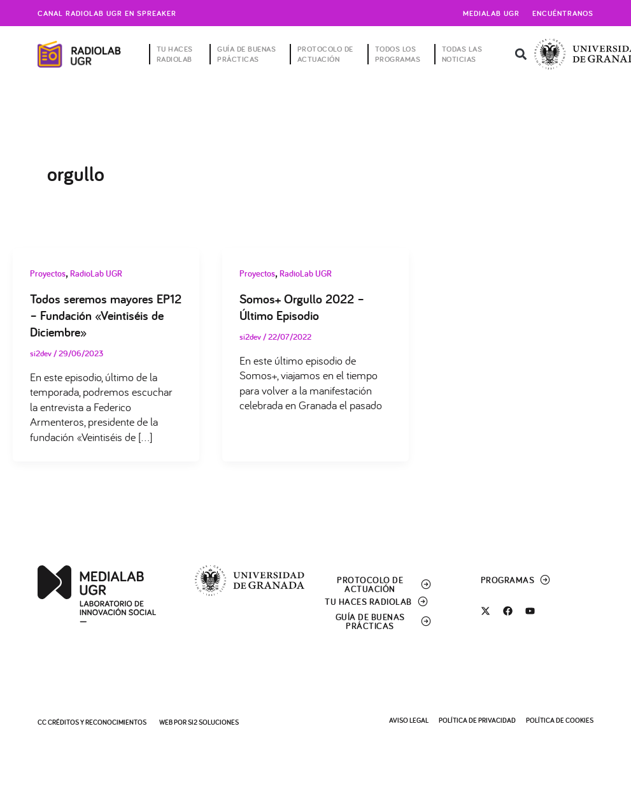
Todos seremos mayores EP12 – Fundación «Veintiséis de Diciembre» (105, 315)
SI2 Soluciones (213, 722)
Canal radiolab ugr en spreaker (107, 13)
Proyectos (48, 273)
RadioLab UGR (96, 273)
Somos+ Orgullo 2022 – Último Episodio (301, 307)
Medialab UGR (491, 13)
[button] (520, 54)
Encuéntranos (562, 13)
